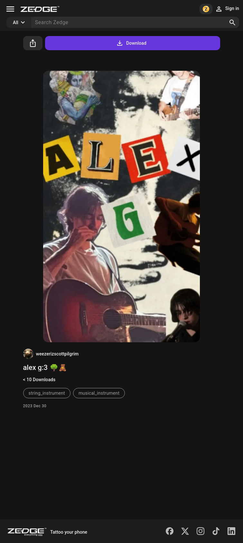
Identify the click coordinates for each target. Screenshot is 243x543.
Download (131, 43)
